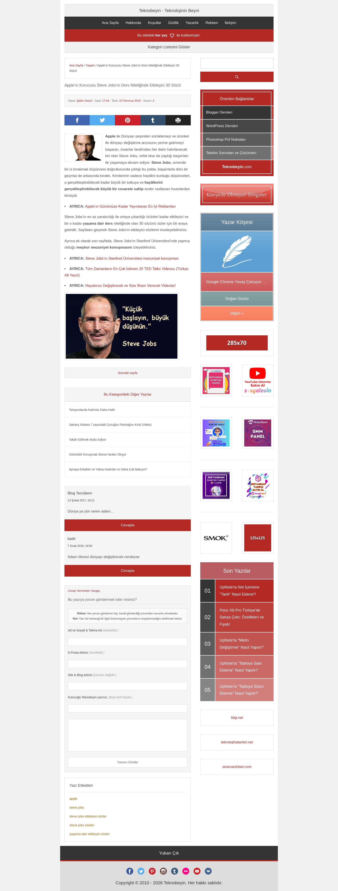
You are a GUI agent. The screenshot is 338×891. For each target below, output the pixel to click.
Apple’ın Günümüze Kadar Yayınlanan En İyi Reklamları (130, 206)
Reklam (211, 23)
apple (73, 798)
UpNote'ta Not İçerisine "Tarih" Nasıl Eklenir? (240, 590)
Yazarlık (192, 23)
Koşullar (154, 23)
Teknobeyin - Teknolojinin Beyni (169, 10)
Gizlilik (173, 23)
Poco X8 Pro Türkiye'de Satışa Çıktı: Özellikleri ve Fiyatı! (242, 617)
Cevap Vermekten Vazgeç (84, 590)
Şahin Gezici (84, 100)
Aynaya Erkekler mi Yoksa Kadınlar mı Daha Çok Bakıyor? (108, 469)
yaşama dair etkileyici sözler (89, 834)
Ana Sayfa (110, 23)
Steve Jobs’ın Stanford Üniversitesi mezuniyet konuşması (132, 258)
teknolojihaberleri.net (237, 742)
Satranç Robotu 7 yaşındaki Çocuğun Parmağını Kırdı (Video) (110, 424)
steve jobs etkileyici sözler (88, 816)
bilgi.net (237, 717)
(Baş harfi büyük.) (100, 697)
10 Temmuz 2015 (130, 100)
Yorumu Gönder (127, 762)
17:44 (105, 100)
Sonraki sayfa (128, 373)
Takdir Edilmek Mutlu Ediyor (87, 439)
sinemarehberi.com (237, 767)
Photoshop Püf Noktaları (226, 139)
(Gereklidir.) (93, 630)
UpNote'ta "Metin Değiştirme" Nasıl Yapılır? (242, 643)
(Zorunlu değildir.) (92, 675)
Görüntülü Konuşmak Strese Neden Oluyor (97, 454)
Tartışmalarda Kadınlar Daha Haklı (92, 410)
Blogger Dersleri (219, 112)
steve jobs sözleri (81, 825)
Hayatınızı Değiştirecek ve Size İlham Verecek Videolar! (130, 286)
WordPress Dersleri (222, 126)
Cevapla (127, 525)
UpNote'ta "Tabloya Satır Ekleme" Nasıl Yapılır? (241, 666)
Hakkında (133, 23)
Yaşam (90, 65)
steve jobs (76, 807)
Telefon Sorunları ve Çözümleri (231, 153)
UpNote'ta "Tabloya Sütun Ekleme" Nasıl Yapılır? (242, 689)
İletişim (230, 23)
